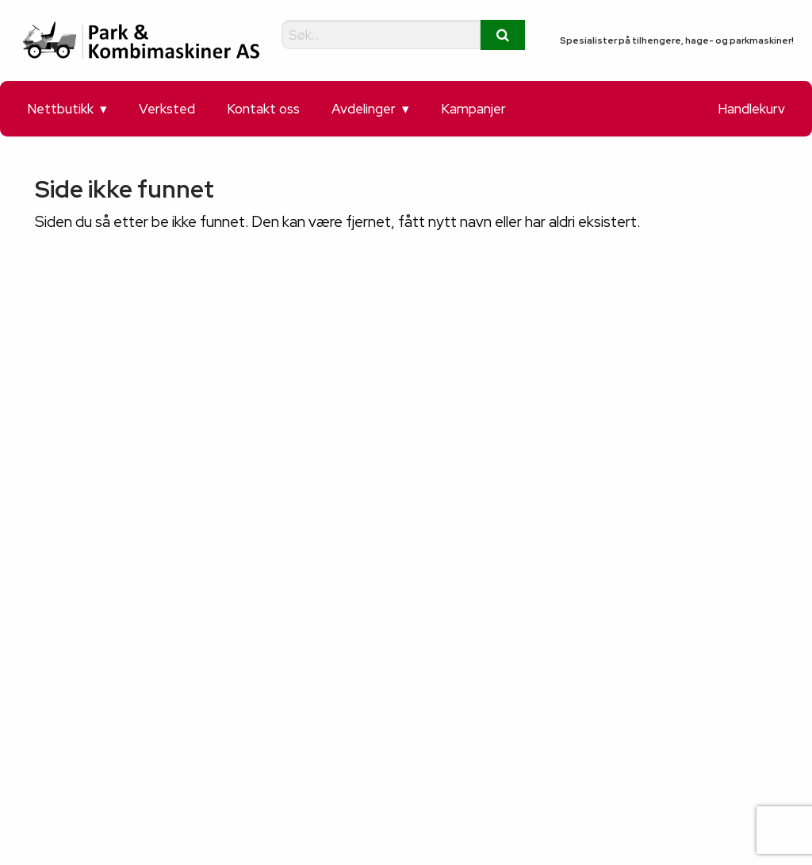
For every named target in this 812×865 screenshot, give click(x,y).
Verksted (167, 108)
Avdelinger (363, 108)
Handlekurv (751, 108)
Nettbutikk (60, 108)
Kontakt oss (263, 108)
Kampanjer (473, 108)
